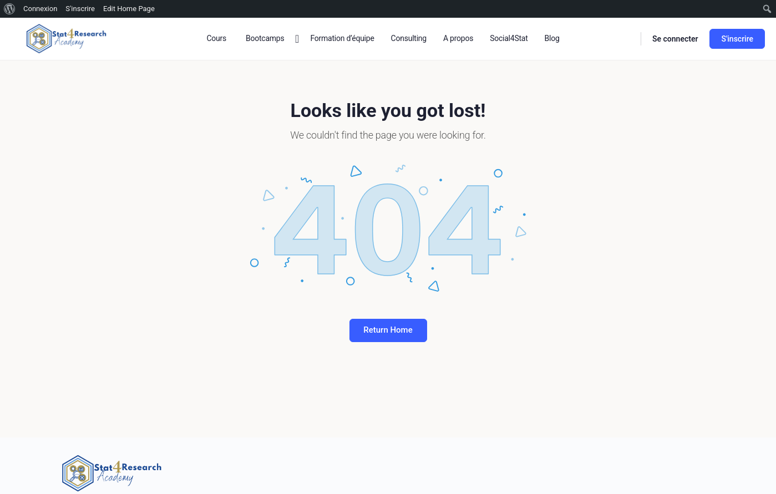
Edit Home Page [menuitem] (129, 8)
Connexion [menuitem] (40, 8)
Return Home (387, 330)
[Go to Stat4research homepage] (66, 37)
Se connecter (675, 38)
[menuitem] (9, 9)
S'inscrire (737, 38)
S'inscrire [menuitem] (80, 8)
